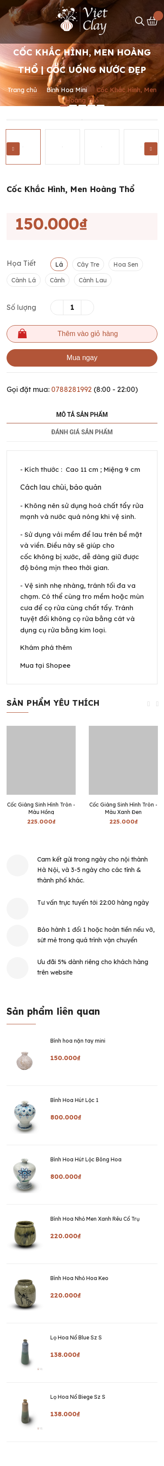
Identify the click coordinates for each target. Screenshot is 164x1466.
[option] (82, 119)
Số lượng (21, 307)
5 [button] (101, 105)
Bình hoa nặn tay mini (77, 1040)
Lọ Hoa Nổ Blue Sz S (76, 1337)
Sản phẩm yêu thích (53, 703)
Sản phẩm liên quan (53, 1011)
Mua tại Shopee (45, 665)
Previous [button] (13, 148)
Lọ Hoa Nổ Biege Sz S (77, 1397)
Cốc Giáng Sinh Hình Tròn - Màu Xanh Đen (123, 808)
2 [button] (73, 105)
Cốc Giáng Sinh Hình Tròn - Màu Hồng (41, 808)
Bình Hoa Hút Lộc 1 (74, 1100)
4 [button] (91, 105)
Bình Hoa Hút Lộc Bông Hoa (86, 1159)
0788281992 (71, 389)
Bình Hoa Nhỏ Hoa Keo (79, 1278)
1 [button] (64, 105)
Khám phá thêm (46, 647)
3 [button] (82, 105)
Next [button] (150, 148)
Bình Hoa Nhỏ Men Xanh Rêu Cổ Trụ (95, 1218)
